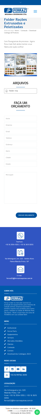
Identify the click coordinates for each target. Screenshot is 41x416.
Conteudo (24, 31)
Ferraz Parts (12, 331)
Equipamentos (12, 334)
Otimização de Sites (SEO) (21, 413)
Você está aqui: (9, 31)
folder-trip (13, 91)
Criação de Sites (26, 411)
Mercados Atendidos (15, 341)
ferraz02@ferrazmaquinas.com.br (19, 278)
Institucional (11, 328)
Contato (10, 351)
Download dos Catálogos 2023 (19, 354)
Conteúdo (11, 347)
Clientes (10, 344)
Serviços (10, 338)
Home (17, 31)
